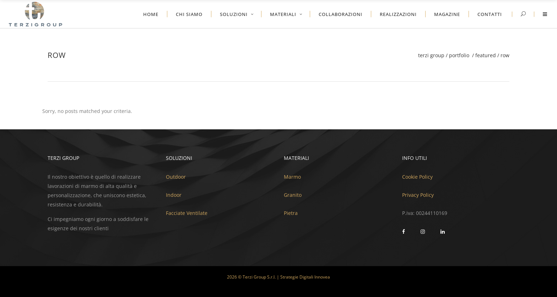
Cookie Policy (417, 176)
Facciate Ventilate (186, 213)
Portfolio (459, 55)
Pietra (291, 213)
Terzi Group (431, 55)
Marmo (292, 176)
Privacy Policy (418, 194)
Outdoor (176, 176)
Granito (293, 194)
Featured (485, 55)
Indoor (174, 194)
